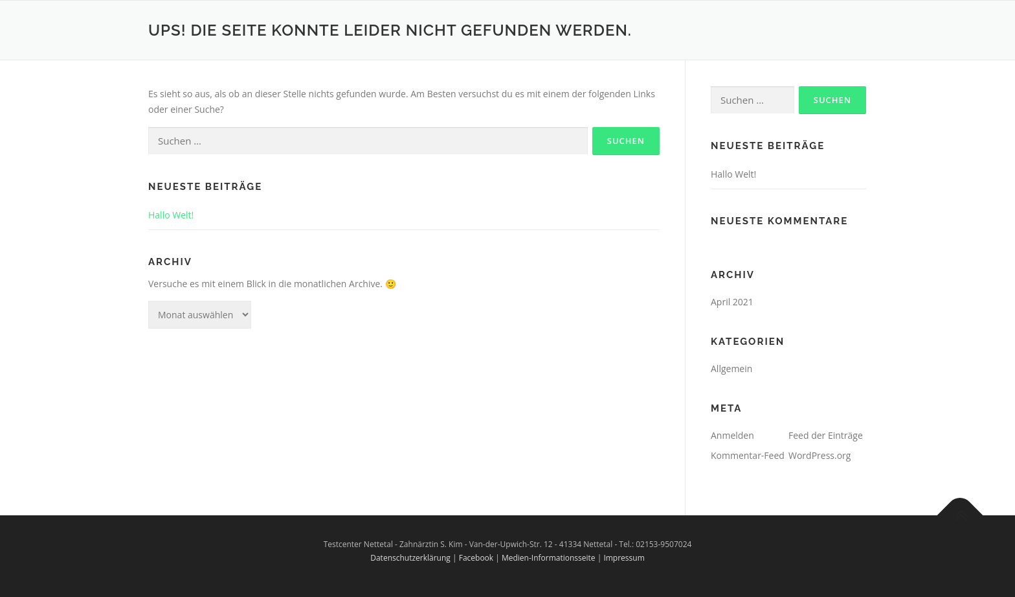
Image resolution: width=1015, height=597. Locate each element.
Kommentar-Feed (748, 455)
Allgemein (731, 368)
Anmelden (732, 435)
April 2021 (732, 302)
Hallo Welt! (171, 215)
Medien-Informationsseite (549, 557)
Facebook (476, 557)
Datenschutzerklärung (410, 557)
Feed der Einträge (825, 435)
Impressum (623, 557)
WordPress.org (819, 455)
